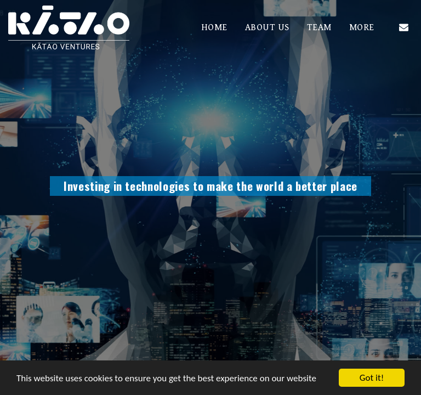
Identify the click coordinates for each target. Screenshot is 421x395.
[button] (403, 27)
